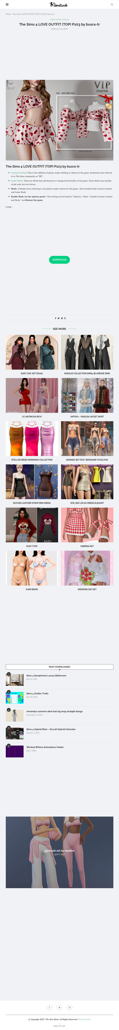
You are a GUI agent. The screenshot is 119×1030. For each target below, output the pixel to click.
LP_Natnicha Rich (32, 417)
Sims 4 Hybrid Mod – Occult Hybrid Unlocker (52, 729)
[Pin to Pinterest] (62, 318)
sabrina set (87, 546)
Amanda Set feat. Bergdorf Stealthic (87, 460)
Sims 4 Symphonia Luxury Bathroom (47, 675)
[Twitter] (59, 1007)
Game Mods (17, 180)
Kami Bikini (32, 589)
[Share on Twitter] (59, 318)
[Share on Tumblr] (65, 318)
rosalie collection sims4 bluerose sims (87, 373)
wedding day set (87, 589)
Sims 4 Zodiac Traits (38, 693)
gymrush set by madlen (60, 850)
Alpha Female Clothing (59, 19)
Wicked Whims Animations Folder (46, 747)
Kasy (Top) (31, 546)
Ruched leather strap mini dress (32, 503)
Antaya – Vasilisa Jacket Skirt (87, 417)
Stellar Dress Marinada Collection (31, 460)
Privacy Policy (84, 1019)
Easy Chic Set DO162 (32, 373)
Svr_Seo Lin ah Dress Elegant (87, 503)
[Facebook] (49, 1007)
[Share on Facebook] (55, 318)
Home (8, 14)
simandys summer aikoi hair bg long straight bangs (55, 711)
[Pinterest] (69, 1007)
